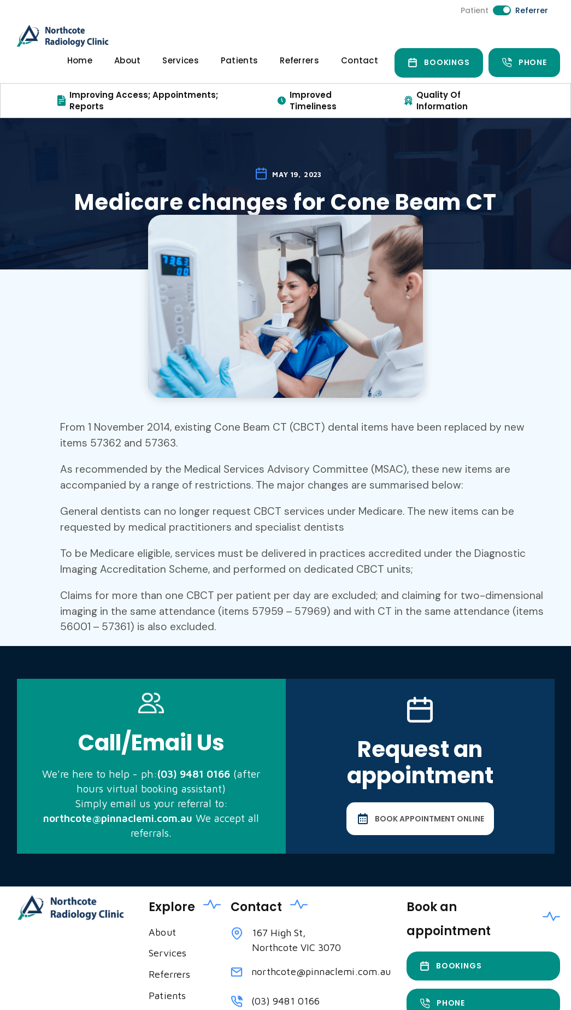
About (127, 60)
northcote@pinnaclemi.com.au (321, 971)
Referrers (299, 60)
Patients (239, 60)
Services (180, 60)
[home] (66, 36)
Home (79, 60)
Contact (359, 60)
